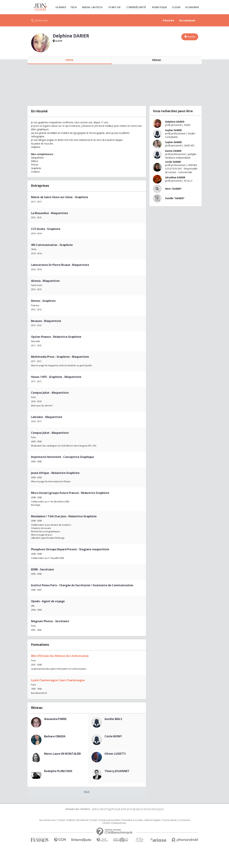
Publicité (71, 820)
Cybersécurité (136, 7)
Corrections (184, 820)
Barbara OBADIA (54, 736)
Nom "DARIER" (173, 188)
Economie (192, 7)
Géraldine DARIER (175, 177)
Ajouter (191, 36)
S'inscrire (168, 20)
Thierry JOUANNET (116, 771)
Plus (86, 791)
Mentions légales (153, 820)
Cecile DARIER (173, 161)
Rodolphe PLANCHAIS (58, 771)
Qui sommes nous (47, 820)
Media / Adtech (92, 7)
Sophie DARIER (173, 130)
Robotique (159, 7)
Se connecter (187, 20)
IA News (61, 7)
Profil (69, 60)
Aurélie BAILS (113, 719)
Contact (61, 820)
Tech (73, 7)
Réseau (156, 60)
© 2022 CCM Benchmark (114, 823)
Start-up (114, 7)
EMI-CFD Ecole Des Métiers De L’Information (60, 656)
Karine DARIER (173, 150)
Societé (93, 820)
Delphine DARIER (174, 121)
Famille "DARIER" (175, 198)
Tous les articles (170, 820)
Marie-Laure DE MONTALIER (62, 754)
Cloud (176, 7)
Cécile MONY (113, 736)
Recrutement (82, 820)
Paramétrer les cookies (132, 820)
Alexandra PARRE (55, 719)
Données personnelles (109, 820)
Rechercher (41, 20)
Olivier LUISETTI (115, 754)
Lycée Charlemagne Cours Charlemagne (58, 680)
